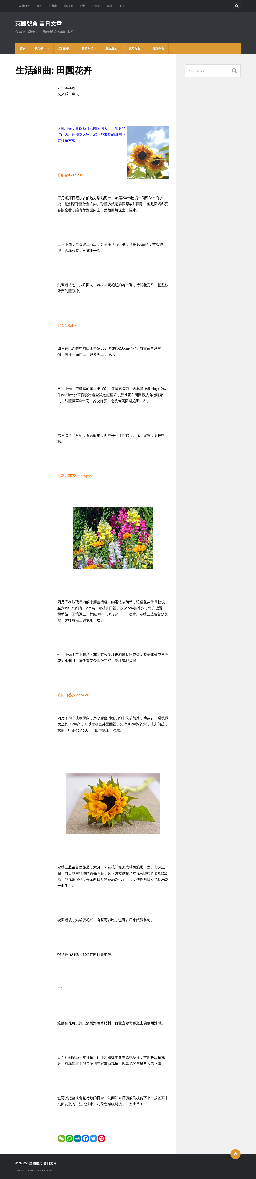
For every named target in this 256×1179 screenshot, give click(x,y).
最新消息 (111, 48)
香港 (82, 6)
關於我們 (87, 48)
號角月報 (135, 48)
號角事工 (40, 48)
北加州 (53, 6)
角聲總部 (24, 6)
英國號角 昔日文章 (39, 23)
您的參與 (64, 48)
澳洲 (122, 6)
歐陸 (109, 6)
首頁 (23, 48)
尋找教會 (158, 48)
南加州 (68, 6)
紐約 (40, 6)
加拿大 (95, 6)
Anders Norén (41, 1170)
